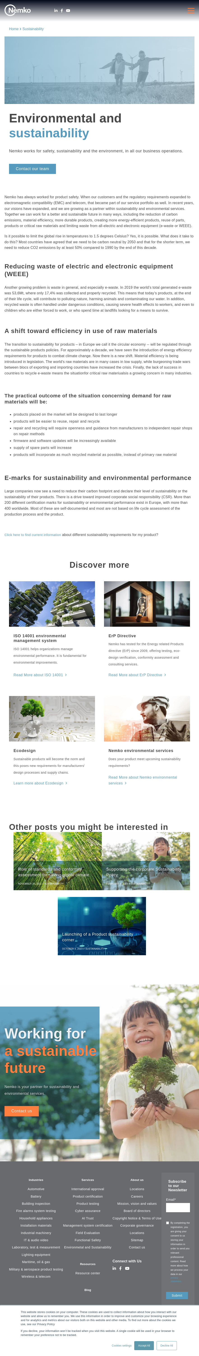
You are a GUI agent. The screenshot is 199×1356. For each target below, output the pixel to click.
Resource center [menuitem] (87, 1278)
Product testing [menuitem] (87, 1207)
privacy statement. (177, 1282)
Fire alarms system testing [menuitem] (36, 1215)
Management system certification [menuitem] (87, 1229)
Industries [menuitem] (36, 1183)
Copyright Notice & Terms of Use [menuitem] (137, 1222)
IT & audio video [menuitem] (36, 1244)
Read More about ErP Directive (132, 674)
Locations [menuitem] (137, 1193)
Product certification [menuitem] (88, 1200)
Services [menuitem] (87, 1183)
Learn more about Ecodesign (36, 782)
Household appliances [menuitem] (36, 1222)
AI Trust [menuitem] (88, 1222)
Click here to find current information (35, 535)
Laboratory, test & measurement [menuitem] (36, 1251)
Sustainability (33, 29)
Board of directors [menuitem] (137, 1215)
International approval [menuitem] (88, 1193)
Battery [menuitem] (36, 1200)
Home (14, 29)
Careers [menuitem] (137, 1200)
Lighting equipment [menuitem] (36, 1258)
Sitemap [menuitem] (137, 1244)
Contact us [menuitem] (137, 1251)
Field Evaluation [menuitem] (88, 1237)
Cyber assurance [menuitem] (88, 1215)
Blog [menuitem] (88, 1295)
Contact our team (32, 169)
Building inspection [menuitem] (36, 1207)
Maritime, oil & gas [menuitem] (36, 1266)
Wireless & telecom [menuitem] (36, 1280)
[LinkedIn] (56, 11)
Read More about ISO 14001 (35, 674)
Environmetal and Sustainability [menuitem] (87, 1251)
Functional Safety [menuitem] (88, 1244)
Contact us (21, 1114)
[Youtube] (68, 11)
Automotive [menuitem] (36, 1193)
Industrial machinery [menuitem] (36, 1237)
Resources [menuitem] (87, 1268)
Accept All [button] (144, 1345)
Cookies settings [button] (122, 1345)
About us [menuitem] (137, 1183)
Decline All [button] (166, 1345)
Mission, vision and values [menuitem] (137, 1207)
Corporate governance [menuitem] (137, 1229)
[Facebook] (62, 11)
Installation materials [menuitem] (36, 1229)
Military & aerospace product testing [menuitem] (36, 1273)
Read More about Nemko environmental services (146, 777)
